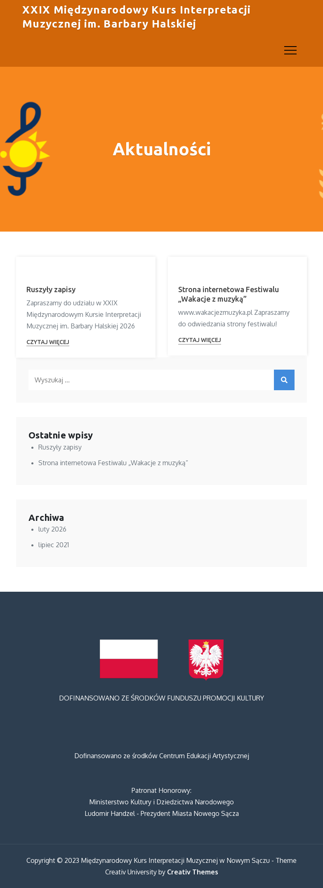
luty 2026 (52, 529)
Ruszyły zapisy (50, 289)
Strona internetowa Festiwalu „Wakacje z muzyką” (113, 463)
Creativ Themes (192, 872)
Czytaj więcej (47, 342)
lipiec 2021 (53, 545)
